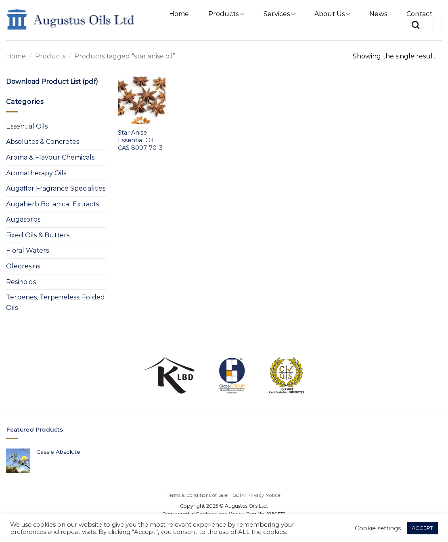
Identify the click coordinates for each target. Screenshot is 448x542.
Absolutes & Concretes (42, 141)
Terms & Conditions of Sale (197, 495)
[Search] (415, 24)
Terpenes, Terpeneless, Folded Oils (55, 302)
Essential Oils (27, 126)
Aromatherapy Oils (36, 173)
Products (226, 14)
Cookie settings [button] (378, 528)
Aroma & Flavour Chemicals (50, 157)
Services (279, 14)
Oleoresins (23, 266)
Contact (419, 14)
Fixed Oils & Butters (37, 235)
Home (179, 14)
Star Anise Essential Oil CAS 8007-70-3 (140, 140)
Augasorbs (23, 219)
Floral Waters (27, 250)
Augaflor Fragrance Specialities (55, 188)
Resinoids (21, 282)
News (378, 14)
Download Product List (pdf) (52, 81)
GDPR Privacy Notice (257, 495)
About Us (332, 14)
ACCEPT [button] (422, 528)
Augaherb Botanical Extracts (52, 204)
